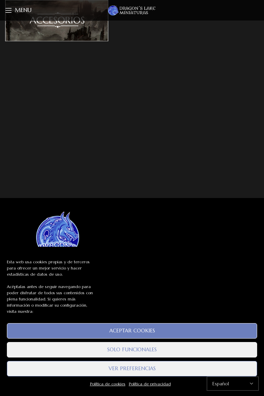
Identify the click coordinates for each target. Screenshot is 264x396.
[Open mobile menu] (18, 10)
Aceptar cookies (132, 330)
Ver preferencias (132, 368)
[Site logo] (132, 10)
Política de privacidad (150, 383)
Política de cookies (107, 383)
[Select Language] (233, 383)
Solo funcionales (132, 349)
